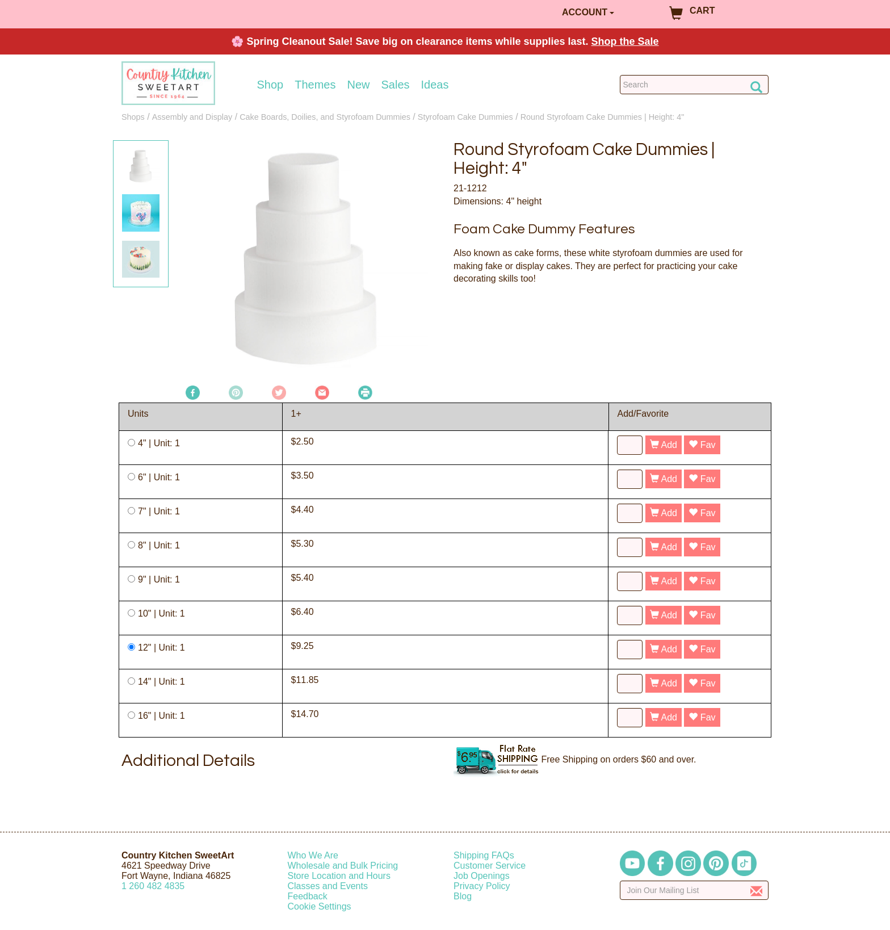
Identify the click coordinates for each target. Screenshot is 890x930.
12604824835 (152, 886)
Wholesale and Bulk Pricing (343, 865)
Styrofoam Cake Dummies (465, 117)
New (358, 84)
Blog (463, 896)
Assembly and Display (192, 117)
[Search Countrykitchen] (694, 84)
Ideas (435, 84)
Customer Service (490, 865)
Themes (315, 84)
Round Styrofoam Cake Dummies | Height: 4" (602, 117)
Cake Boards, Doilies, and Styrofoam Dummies (325, 117)
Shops (133, 117)
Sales (395, 84)
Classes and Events (328, 886)
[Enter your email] (694, 890)
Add (663, 445)
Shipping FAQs (484, 855)
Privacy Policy (482, 886)
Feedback (308, 896)
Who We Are (313, 855)
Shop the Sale (625, 41)
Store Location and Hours (339, 876)
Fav (702, 445)
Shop (270, 84)
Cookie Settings (319, 906)
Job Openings (482, 876)
